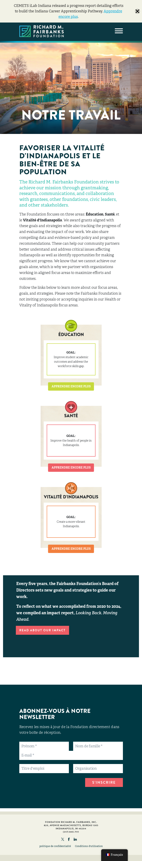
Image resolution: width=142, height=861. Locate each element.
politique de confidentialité (55, 846)
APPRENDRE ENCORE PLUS (71, 386)
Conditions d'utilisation (89, 846)
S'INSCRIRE (104, 782)
